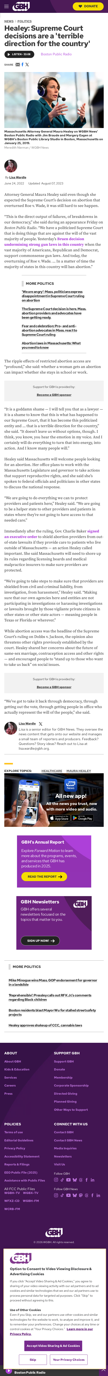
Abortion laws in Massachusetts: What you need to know (51, 345)
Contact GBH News (68, 1140)
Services (10, 1077)
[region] (54, 1309)
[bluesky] (75, 1179)
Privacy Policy (14, 1148)
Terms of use (13, 1132)
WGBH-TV (12, 1193)
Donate (88, 6)
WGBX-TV (30, 1193)
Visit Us (59, 1164)
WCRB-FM (12, 1209)
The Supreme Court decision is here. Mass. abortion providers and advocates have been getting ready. (54, 313)
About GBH (12, 1061)
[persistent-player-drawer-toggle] (103, 1370)
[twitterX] (40, 723)
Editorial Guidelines (18, 1140)
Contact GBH (64, 1132)
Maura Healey (78, 771)
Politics (24, 21)
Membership (63, 1077)
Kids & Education (16, 1069)
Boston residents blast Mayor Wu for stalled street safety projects (52, 1012)
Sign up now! (38, 941)
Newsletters (63, 1156)
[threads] (81, 1179)
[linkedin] (92, 1179)
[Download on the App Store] (59, 818)
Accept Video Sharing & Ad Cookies (53, 1346)
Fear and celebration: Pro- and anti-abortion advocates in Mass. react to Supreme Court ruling (49, 330)
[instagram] (56, 1179)
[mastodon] (81, 1195)
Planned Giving (65, 1101)
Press (8, 1094)
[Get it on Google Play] (82, 818)
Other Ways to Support (71, 1110)
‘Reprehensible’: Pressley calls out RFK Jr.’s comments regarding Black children (50, 997)
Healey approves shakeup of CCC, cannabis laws (45, 1025)
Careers (10, 1085)
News (9, 21)
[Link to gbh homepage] (21, 6)
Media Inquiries (65, 1148)
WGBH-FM (31, 1201)
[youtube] (68, 1179)
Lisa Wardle (17, 177)
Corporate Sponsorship (71, 1085)
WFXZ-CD (12, 1201)
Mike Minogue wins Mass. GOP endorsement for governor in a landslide (53, 982)
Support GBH (64, 1061)
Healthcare (52, 771)
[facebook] (86, 1179)
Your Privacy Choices (69, 1360)
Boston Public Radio (56, 54)
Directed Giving (65, 1094)
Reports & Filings (16, 1164)
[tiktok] (62, 1179)
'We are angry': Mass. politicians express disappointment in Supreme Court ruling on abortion (53, 296)
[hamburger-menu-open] (8, 6)
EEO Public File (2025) (20, 1172)
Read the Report (42, 877)
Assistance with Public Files (24, 1180)
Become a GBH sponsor (54, 395)
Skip (33, 1360)
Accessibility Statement (21, 1156)
